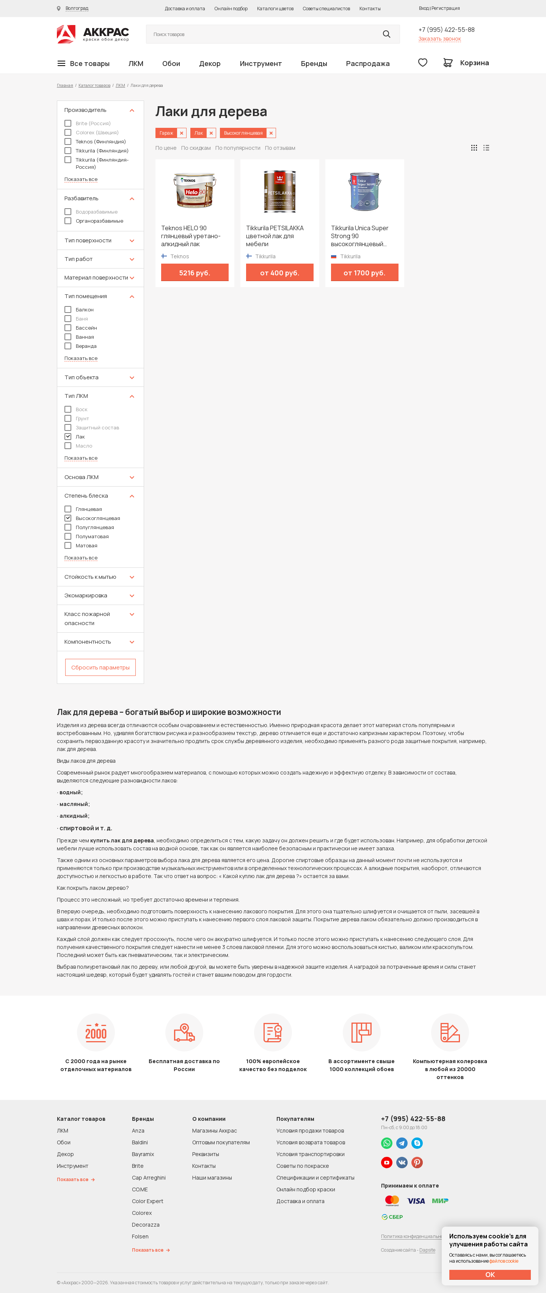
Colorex (142, 1212)
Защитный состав (91, 427)
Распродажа (368, 63)
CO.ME (140, 1189)
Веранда (80, 345)
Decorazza (146, 1224)
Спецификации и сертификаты (315, 1177)
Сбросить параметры (100, 667)
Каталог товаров (94, 85)
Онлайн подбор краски (305, 1189)
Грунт (76, 418)
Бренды (314, 63)
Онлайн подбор (231, 8)
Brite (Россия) (87, 123)
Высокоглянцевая (92, 518)
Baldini (140, 1142)
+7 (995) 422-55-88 (447, 29)
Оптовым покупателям (221, 1142)
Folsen (140, 1236)
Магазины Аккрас (214, 1130)
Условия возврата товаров (310, 1142)
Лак (74, 436)
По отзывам (280, 147)
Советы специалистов (326, 8)
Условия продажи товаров (310, 1130)
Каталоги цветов (275, 8)
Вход (424, 8)
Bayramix (143, 1154)
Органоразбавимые (93, 220)
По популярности (237, 147)
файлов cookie (504, 1261)
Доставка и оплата (185, 8)
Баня (76, 318)
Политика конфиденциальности (416, 1236)
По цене (166, 147)
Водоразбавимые (91, 211)
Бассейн (80, 327)
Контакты (370, 8)
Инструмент (261, 63)
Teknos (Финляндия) (95, 141)
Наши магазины (212, 1177)
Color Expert (147, 1201)
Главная (65, 85)
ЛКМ (136, 63)
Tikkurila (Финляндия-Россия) (96, 163)
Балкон (79, 309)
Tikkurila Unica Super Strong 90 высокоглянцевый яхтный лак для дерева (364, 236)
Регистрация (445, 8)
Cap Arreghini (149, 1177)
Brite (138, 1165)
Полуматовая (86, 536)
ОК (490, 1274)
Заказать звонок (440, 38)
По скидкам (196, 147)
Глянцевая (83, 509)
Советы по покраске (302, 1165)
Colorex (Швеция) (91, 132)
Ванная (79, 336)
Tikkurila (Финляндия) (96, 150)
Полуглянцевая (89, 527)
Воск (76, 409)
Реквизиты (205, 1154)
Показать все (80, 179)
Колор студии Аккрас (93, 34)
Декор (210, 63)
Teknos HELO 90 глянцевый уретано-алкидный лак (191, 236)
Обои (171, 63)
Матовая (80, 545)
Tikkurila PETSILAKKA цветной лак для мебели (275, 236)
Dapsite (427, 1250)
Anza (138, 1130)
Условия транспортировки (310, 1154)
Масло (78, 445)
